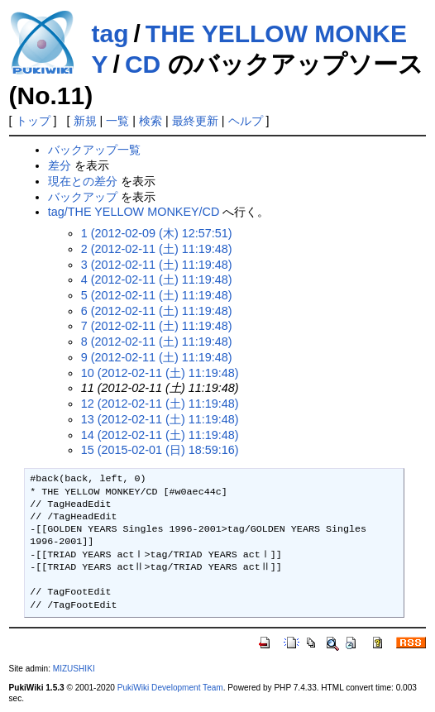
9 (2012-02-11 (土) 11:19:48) (156, 357)
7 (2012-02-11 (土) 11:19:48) (156, 325)
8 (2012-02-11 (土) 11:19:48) (156, 341)
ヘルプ (245, 120)
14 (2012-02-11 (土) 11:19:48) (160, 435)
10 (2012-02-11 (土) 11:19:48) (160, 373)
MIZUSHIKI (74, 668)
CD (142, 64)
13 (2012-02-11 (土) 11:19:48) (160, 419)
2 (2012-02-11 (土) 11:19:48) (156, 249)
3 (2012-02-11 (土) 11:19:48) (156, 264)
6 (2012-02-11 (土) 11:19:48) (156, 311)
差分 (59, 165)
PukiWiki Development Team (170, 687)
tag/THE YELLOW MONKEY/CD (134, 211)
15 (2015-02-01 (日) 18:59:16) (160, 449)
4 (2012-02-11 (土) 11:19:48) (156, 279)
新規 (85, 120)
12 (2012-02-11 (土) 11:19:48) (160, 403)
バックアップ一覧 (94, 149)
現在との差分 (82, 181)
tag (110, 33)
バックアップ (82, 196)
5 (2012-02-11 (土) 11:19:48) (156, 295)
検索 (150, 120)
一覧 (117, 120)
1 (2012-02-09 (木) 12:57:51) (156, 233)
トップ (33, 120)
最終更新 (195, 120)
